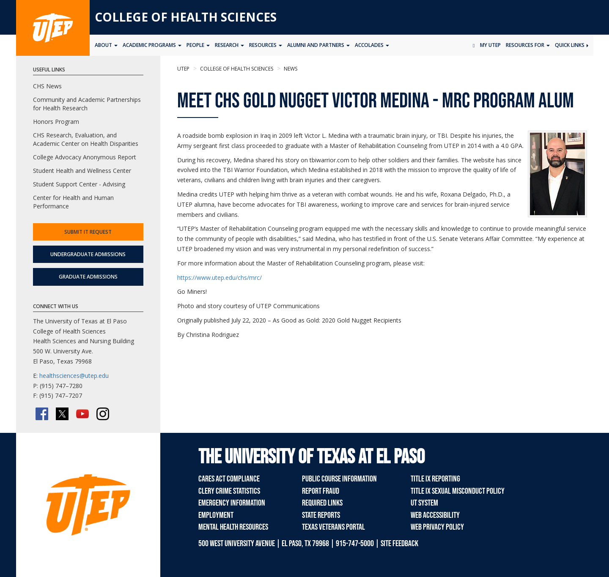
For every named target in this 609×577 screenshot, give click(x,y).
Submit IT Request (88, 231)
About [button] (106, 45)
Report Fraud (320, 491)
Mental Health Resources (233, 527)
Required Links (322, 503)
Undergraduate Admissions (88, 254)
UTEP (183, 68)
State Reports (321, 515)
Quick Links (571, 45)
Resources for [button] (528, 45)
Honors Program (56, 122)
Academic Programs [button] (152, 45)
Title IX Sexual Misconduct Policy (458, 491)
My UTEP (490, 45)
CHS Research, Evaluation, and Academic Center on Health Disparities (85, 139)
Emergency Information (231, 503)
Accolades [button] (372, 45)
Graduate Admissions (88, 276)
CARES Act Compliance (229, 479)
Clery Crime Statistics (229, 491)
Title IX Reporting (435, 479)
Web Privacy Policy (437, 527)
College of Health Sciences (186, 17)
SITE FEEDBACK (399, 544)
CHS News (47, 86)
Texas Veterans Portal (333, 527)
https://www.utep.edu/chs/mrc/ (219, 277)
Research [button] (229, 45)
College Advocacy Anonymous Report (84, 157)
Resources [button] (265, 45)
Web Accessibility (435, 515)
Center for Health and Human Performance (73, 202)
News (290, 68)
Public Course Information (339, 479)
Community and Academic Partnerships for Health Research (87, 104)
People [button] (198, 45)
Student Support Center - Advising (79, 184)
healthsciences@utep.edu (74, 376)
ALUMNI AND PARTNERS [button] (318, 45)
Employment (215, 515)
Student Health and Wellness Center (82, 171)
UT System (424, 503)
